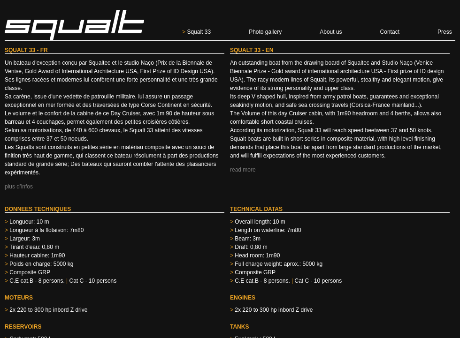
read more (243, 169)
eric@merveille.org (26, 305)
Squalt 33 (196, 32)
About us (331, 32)
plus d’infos (19, 186)
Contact (389, 32)
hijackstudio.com (436, 305)
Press (444, 32)
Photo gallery (265, 32)
